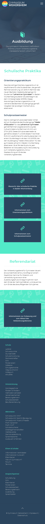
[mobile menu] (42, 4)
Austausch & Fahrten (13, 439)
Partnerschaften (11, 358)
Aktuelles (8, 374)
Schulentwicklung (12, 356)
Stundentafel (10, 354)
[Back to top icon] (22, 508)
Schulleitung (10, 478)
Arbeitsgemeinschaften (14, 430)
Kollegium (9, 372)
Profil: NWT (9, 425)
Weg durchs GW (11, 370)
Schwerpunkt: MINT (13, 416)
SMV (7, 361)
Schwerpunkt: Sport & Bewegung (18, 418)
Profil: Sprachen (11, 423)
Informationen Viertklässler (15, 453)
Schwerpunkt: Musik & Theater (17, 420)
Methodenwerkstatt (13, 393)
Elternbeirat (10, 457)
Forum (8, 462)
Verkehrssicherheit (12, 395)
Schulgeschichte (11, 368)
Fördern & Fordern (12, 390)
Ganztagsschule (11, 388)
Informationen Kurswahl (14, 455)
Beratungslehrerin (12, 397)
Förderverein (10, 363)
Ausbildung (9, 492)
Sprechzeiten (10, 494)
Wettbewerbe (10, 432)
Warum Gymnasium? (13, 460)
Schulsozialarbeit (11, 400)
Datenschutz (23, 515)
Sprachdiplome (11, 437)
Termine (8, 464)
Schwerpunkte (11, 351)
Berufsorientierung (12, 402)
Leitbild (8, 349)
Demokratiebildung (13, 434)
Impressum (33, 513)
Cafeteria (8, 365)
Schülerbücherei (11, 427)
